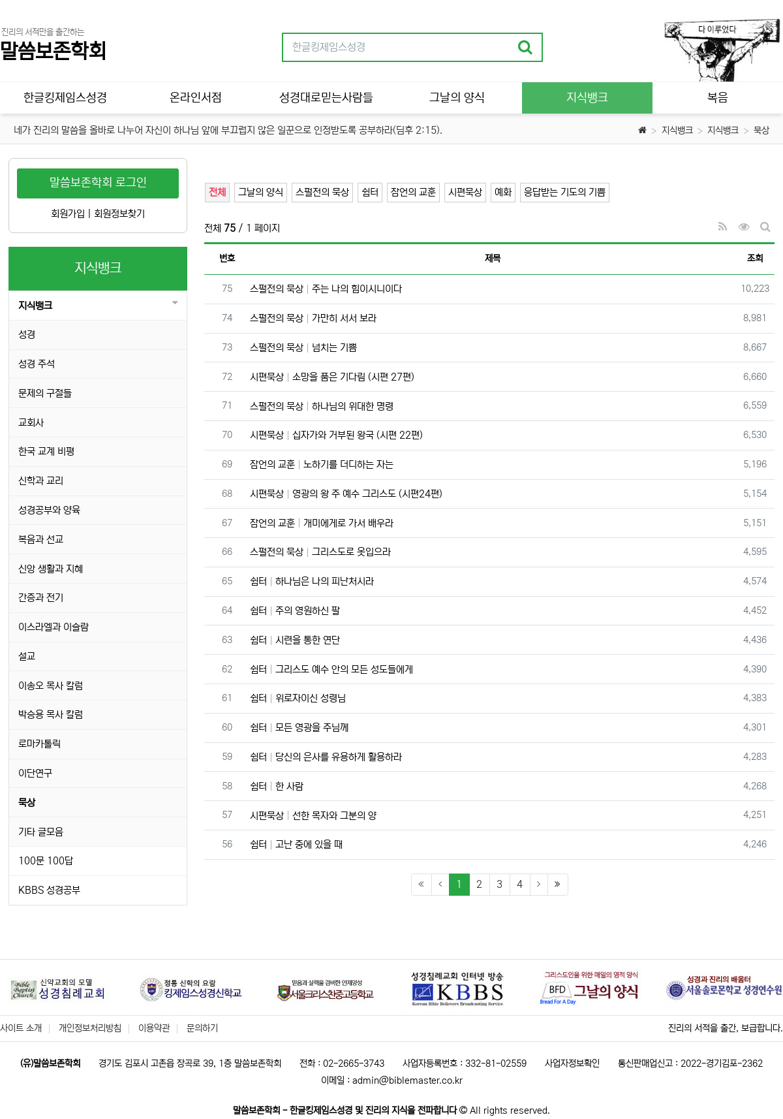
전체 (217, 192)
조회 (755, 258)
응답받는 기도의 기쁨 (565, 192)
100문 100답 (45, 860)
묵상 (761, 130)
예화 (503, 192)
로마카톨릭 (39, 743)
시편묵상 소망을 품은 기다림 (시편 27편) (332, 377)
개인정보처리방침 (90, 1028)
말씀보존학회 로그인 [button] (98, 182)
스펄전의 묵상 (322, 192)
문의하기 (202, 1028)
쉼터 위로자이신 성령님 (298, 698)
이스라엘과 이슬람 (53, 627)
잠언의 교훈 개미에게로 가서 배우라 (321, 523)
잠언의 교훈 (413, 192)
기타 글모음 (40, 832)
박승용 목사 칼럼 (50, 714)
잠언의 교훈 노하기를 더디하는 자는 (321, 464)
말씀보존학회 (53, 51)
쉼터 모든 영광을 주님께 (299, 727)
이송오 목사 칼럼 (50, 685)
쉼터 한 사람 (276, 786)
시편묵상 (465, 192)
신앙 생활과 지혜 (50, 569)
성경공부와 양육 (49, 510)
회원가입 (68, 213)
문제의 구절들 (45, 393)
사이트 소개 (21, 1028)
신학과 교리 (40, 480)
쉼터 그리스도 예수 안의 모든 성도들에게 (331, 669)
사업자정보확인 (572, 1063)
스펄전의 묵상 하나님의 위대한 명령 (321, 406)
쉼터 (369, 192)
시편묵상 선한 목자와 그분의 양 (313, 815)
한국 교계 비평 (46, 451)
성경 (26, 334)
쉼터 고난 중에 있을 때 (296, 844)
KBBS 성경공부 (49, 890)
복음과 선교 (40, 539)
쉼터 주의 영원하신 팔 (295, 610)
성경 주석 (36, 364)
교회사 (31, 422)
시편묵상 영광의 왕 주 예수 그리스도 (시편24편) (346, 493)
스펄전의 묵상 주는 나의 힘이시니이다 (326, 288)
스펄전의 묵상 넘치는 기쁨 (303, 347)
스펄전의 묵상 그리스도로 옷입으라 (320, 552)
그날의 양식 (260, 192)
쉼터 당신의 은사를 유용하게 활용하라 (326, 757)
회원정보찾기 (119, 213)
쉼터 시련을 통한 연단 (295, 640)
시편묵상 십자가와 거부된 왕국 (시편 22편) (336, 435)
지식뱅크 (677, 130)
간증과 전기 (40, 597)
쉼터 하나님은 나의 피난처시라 (312, 581)
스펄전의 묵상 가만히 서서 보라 (313, 318)
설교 (26, 656)
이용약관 (154, 1028)
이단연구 (35, 773)
